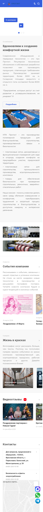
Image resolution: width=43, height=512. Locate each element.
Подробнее (11, 104)
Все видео (39, 399)
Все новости (39, 266)
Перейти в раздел (39, 444)
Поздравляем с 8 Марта (13, 324)
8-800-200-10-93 (12, 466)
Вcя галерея (39, 340)
